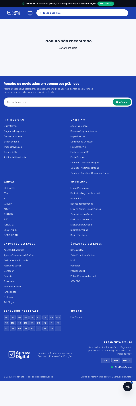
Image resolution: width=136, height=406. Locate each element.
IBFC (6, 219)
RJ (6, 328)
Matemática (76, 198)
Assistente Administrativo (16, 260)
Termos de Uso (11, 152)
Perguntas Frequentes (15, 131)
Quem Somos (10, 126)
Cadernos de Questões (81, 141)
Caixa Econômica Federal (82, 255)
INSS (72, 260)
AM (19, 317)
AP (25, 317)
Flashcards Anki (78, 147)
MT (25, 323)
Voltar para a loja (68, 47)
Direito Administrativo (81, 219)
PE (45, 323)
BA (32, 317)
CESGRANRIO (10, 230)
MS (19, 323)
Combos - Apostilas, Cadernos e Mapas (89, 173)
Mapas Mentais (77, 136)
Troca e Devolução (13, 147)
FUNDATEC (9, 224)
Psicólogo (9, 302)
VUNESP (8, 203)
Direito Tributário (78, 235)
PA (32, 323)
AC (6, 317)
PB (38, 323)
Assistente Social (12, 265)
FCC (6, 198)
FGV (6, 193)
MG (12, 323)
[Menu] (30, 13)
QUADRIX (8, 214)
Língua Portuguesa (79, 188)
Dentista (8, 276)
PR (58, 323)
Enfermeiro (9, 281)
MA (6, 323)
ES (51, 317)
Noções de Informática (81, 203)
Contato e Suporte (13, 136)
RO (19, 328)
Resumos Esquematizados (83, 131)
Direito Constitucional (81, 224)
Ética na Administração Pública (85, 209)
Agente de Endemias (14, 250)
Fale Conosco (77, 317)
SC (38, 328)
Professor (8, 297)
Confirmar (122, 102)
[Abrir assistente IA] (127, 386)
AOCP (7, 209)
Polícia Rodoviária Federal (83, 276)
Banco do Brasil (77, 250)
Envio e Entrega (11, 141)
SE (45, 328)
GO (58, 317)
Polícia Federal (77, 271)
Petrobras (75, 265)
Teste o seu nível (50, 12)
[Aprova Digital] (13, 13)
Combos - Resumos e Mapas (84, 162)
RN (13, 328)
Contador (9, 271)
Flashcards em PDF (79, 152)
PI (51, 323)
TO (57, 328)
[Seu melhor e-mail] (39, 102)
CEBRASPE (9, 188)
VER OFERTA (106, 3)
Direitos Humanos (79, 230)
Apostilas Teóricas (79, 126)
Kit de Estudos (77, 157)
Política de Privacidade (15, 157)
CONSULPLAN (11, 235)
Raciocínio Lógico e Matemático (86, 193)
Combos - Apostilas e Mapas (84, 167)
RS (32, 328)
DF (45, 317)
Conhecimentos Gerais (81, 214)
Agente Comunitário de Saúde (19, 255)
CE (38, 317)
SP (51, 328)
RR (26, 328)
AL (13, 317)
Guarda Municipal (12, 286)
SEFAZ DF (75, 281)
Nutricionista (10, 291)
